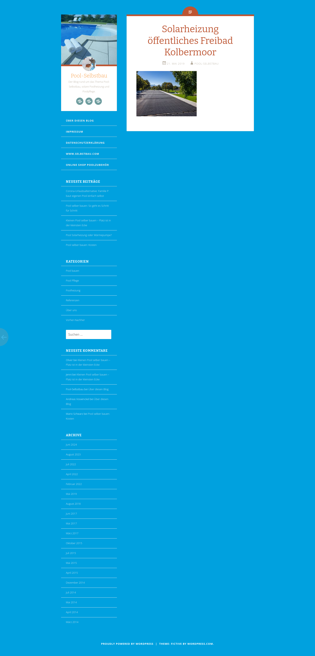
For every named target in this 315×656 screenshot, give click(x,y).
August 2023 (73, 454)
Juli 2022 (71, 464)
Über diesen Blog (80, 120)
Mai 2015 (71, 563)
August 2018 (73, 503)
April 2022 (72, 474)
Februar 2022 (74, 484)
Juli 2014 (71, 592)
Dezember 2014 (75, 582)
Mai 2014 (71, 602)
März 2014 (72, 622)
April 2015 (72, 573)
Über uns (71, 310)
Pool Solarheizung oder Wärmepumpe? (89, 235)
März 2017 (72, 533)
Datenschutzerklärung (85, 142)
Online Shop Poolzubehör (87, 165)
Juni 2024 (71, 444)
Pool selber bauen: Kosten (81, 245)
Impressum (74, 131)
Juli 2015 (71, 553)
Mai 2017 (71, 523)
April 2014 (72, 612)
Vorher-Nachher (75, 320)
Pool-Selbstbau (89, 76)
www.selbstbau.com (82, 154)
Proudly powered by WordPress (127, 644)
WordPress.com (200, 644)
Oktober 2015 (74, 543)
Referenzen (72, 300)
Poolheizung (73, 290)
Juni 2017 (71, 513)
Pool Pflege (72, 280)
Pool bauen (72, 270)
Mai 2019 (71, 494)
